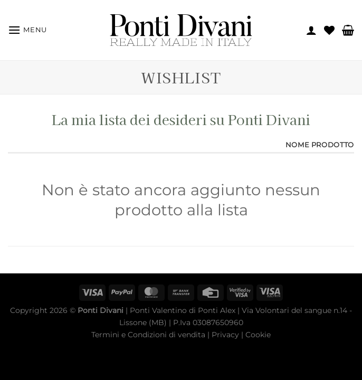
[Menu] (27, 30)
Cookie (258, 334)
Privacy (225, 334)
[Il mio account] (311, 30)
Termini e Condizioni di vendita (148, 334)
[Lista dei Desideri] (329, 30)
